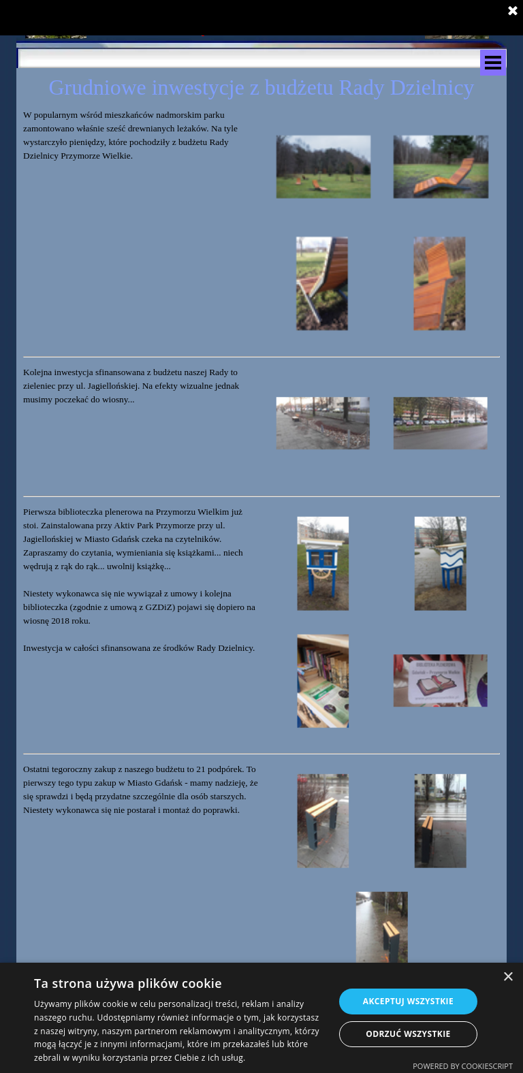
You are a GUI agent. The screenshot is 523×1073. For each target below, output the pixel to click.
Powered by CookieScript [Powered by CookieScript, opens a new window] (463, 1066)
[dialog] (261, 1018)
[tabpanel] (140, 135)
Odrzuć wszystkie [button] (408, 1034)
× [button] (508, 977)
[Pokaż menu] (493, 63)
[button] (323, 166)
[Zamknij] (513, 11)
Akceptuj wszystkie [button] (408, 1001)
